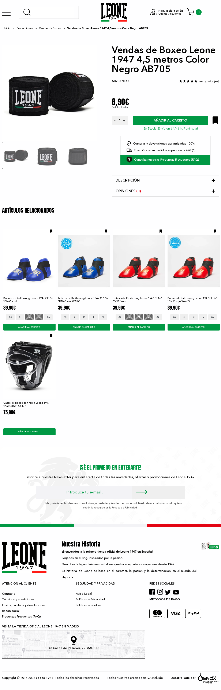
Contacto (8, 594)
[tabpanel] (49, 93)
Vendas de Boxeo (50, 28)
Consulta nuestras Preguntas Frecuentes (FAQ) (163, 160)
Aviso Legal (84, 594)
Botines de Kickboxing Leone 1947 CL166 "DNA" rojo (137, 299)
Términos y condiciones (18, 599)
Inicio (7, 28)
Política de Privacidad (90, 599)
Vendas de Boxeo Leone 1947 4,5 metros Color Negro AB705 (107, 28)
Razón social (10, 611)
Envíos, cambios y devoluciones (23, 605)
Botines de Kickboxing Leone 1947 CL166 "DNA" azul (28, 299)
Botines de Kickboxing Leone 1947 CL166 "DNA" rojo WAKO (192, 299)
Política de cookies (88, 605)
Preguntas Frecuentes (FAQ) (21, 617)
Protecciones (25, 28)
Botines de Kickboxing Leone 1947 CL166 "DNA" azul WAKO (83, 299)
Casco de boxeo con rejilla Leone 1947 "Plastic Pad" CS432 (26, 404)
